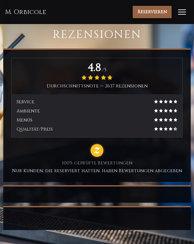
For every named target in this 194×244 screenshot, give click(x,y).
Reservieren (152, 12)
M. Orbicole (25, 12)
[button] (182, 12)
